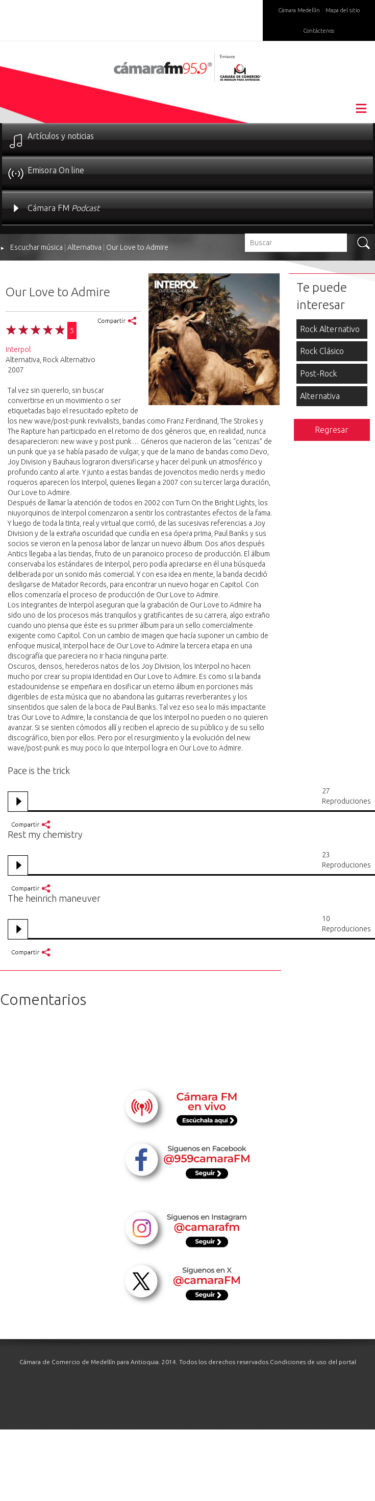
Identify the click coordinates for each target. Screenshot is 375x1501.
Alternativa (84, 247)
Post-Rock (318, 373)
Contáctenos (318, 31)
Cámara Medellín (299, 10)
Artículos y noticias (61, 135)
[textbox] (296, 242)
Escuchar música (36, 247)
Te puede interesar (321, 296)
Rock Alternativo (330, 329)
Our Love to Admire (137, 247)
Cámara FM (63, 208)
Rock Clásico (322, 351)
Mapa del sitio (343, 10)
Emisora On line (56, 170)
